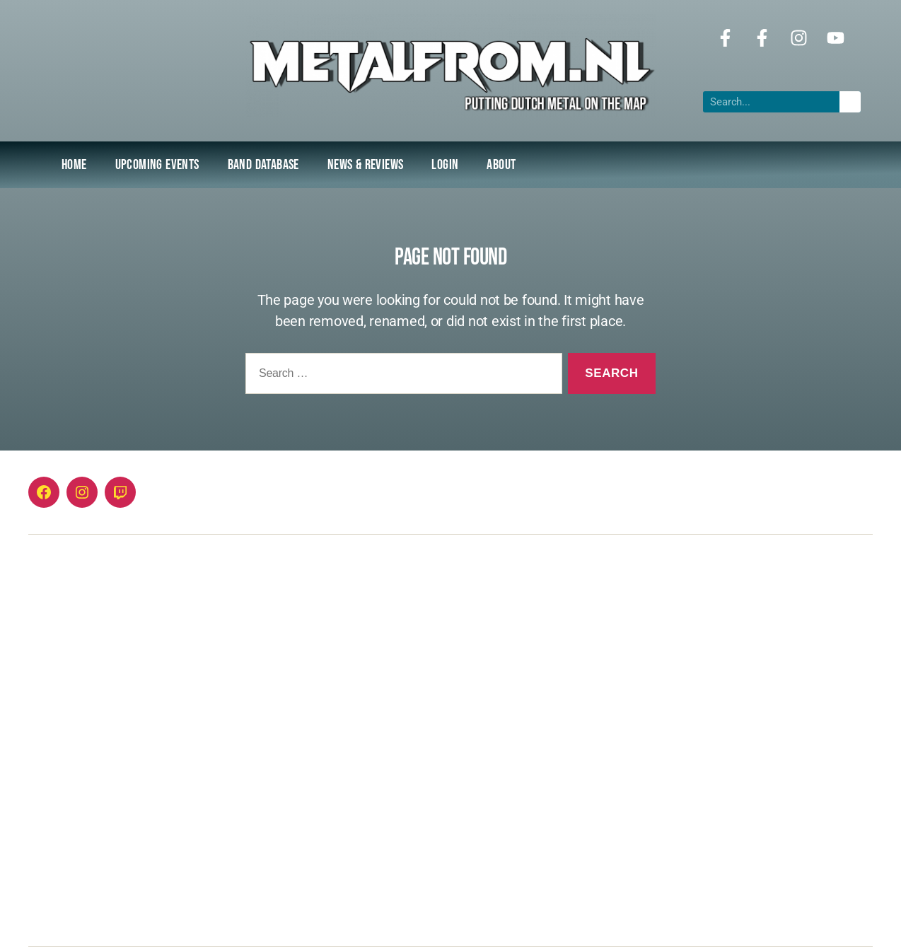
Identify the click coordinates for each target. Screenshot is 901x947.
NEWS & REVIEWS (365, 164)
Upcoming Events (157, 164)
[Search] (850, 101)
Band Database (263, 164)
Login (444, 164)
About (501, 164)
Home (74, 164)
